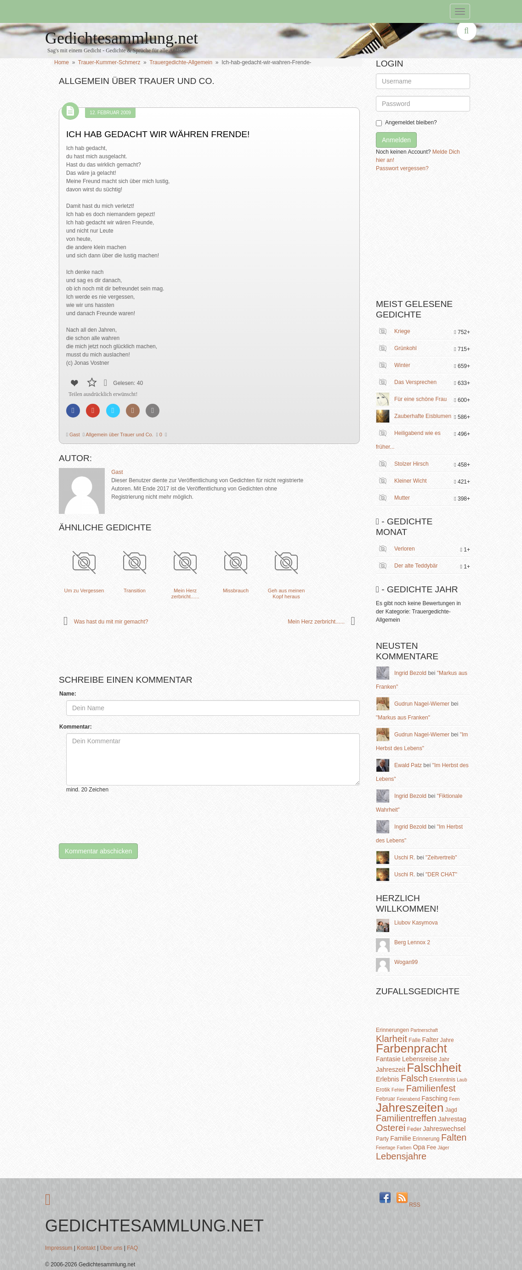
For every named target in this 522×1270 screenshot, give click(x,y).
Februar (385, 1099)
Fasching (434, 1098)
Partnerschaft (423, 1030)
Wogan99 (406, 962)
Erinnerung (426, 1139)
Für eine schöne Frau (420, 399)
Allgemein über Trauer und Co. (119, 434)
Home (61, 62)
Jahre (447, 1040)
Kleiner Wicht (410, 481)
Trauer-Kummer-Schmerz (109, 62)
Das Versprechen (415, 382)
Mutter (402, 498)
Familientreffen (406, 1118)
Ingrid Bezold (410, 673)
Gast (74, 434)
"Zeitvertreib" (441, 857)
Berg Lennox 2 (412, 942)
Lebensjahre (401, 1156)
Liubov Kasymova (416, 922)
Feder (414, 1129)
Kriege (402, 331)
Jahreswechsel (444, 1128)
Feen (454, 1099)
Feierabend (408, 1099)
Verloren (404, 549)
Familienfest (431, 1088)
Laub (462, 1079)
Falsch (414, 1078)
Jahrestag (452, 1119)
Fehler (398, 1089)
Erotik (383, 1089)
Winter (402, 365)
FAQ (132, 1248)
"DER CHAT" (441, 874)
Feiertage (385, 1147)
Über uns (111, 1248)
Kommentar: (75, 727)
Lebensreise (419, 1059)
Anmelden (396, 140)
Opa (419, 1147)
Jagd (451, 1110)
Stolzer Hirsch (411, 464)
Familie (400, 1138)
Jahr (444, 1059)
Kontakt (86, 1248)
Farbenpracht (411, 1048)
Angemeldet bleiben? (406, 122)
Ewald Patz (408, 765)
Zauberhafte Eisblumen (422, 416)
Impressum (58, 1248)
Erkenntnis (442, 1079)
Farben (404, 1147)
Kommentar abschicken (98, 851)
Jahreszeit (390, 1069)
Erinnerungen (392, 1030)
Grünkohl (405, 348)
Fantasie (388, 1059)
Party (382, 1139)
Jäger (443, 1147)
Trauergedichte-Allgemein (180, 62)
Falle (414, 1040)
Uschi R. (404, 857)
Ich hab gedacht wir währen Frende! (158, 134)
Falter (430, 1039)
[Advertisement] (445, 239)
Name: (67, 694)
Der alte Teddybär (416, 566)
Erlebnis (387, 1079)
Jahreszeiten (409, 1107)
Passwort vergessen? (402, 168)
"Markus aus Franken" (403, 717)
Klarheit (391, 1039)
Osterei (390, 1128)
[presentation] (136, 818)
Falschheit (434, 1068)
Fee (431, 1147)
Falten (454, 1137)
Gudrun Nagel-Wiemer (421, 704)
